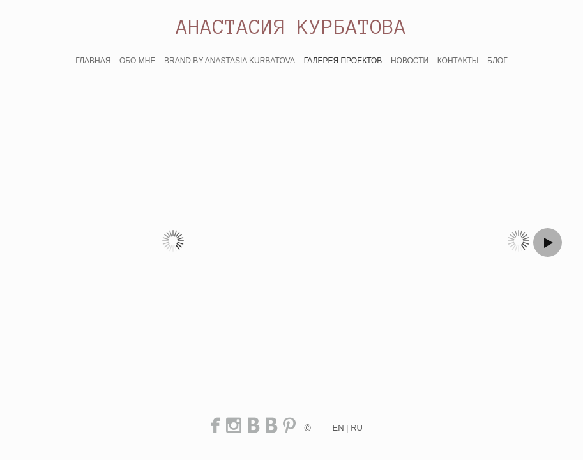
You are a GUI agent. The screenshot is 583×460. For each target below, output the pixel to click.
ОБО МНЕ (137, 60)
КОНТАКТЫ (458, 60)
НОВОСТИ (409, 60)
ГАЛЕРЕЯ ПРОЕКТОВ (343, 60)
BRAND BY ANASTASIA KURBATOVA (229, 60)
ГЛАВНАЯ (92, 60)
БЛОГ (497, 60)
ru (357, 428)
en (338, 428)
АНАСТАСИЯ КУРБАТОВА (291, 27)
